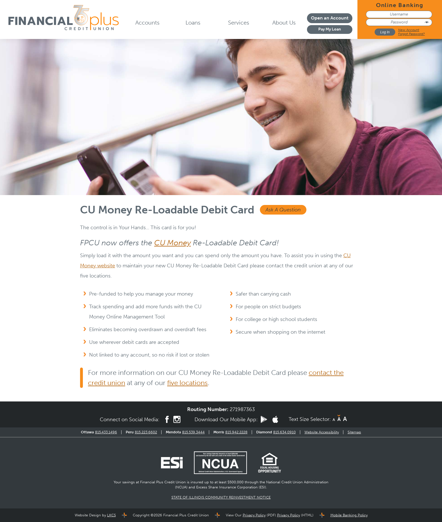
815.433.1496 (106, 432)
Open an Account (329, 18)
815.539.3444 (193, 432)
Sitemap (354, 432)
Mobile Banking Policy (349, 515)
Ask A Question (283, 210)
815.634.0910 (284, 432)
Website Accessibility (321, 432)
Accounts (147, 22)
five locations (187, 383)
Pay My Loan (329, 29)
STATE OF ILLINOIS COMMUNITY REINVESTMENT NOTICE (221, 497)
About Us (284, 22)
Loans (192, 22)
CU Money (172, 242)
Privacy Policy (254, 515)
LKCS (111, 515)
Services (238, 22)
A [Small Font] (334, 419)
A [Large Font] (345, 419)
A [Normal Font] (339, 419)
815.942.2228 (236, 432)
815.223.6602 (146, 432)
